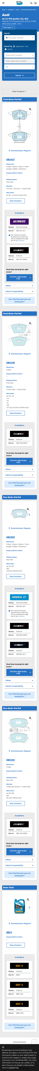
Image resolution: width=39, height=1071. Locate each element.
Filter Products (19, 91)
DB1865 (10, 537)
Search (7, 33)
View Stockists (16, 201)
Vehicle (9, 49)
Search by (8, 46)
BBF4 (9, 932)
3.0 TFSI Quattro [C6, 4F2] (28, 9)
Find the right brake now (20, 278)
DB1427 (10, 159)
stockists (21, 241)
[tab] (8, 27)
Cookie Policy (13, 1068)
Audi (17, 9)
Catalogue (11, 9)
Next (29, 515)
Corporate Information (19, 1042)
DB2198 (10, 362)
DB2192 (10, 760)
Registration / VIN (22, 46)
